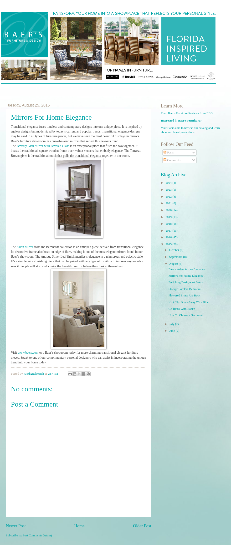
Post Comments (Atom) (37, 535)
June (172, 330)
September (176, 257)
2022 (168, 196)
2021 (168, 203)
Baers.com (173, 128)
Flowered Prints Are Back (184, 295)
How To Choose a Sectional (186, 315)
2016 (168, 237)
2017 (168, 230)
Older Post (142, 526)
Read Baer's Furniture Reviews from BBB (187, 113)
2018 (168, 223)
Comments (172, 160)
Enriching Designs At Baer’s (186, 282)
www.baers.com (28, 352)
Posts (169, 152)
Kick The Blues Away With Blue (189, 302)
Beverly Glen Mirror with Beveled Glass (42, 146)
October (174, 250)
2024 (168, 182)
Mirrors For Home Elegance (186, 275)
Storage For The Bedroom (185, 289)
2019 (168, 217)
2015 (168, 244)
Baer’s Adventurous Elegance (187, 269)
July (172, 324)
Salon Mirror (25, 247)
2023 (168, 189)
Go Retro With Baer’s (182, 309)
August (174, 263)
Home (79, 526)
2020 (168, 210)
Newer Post (16, 526)
